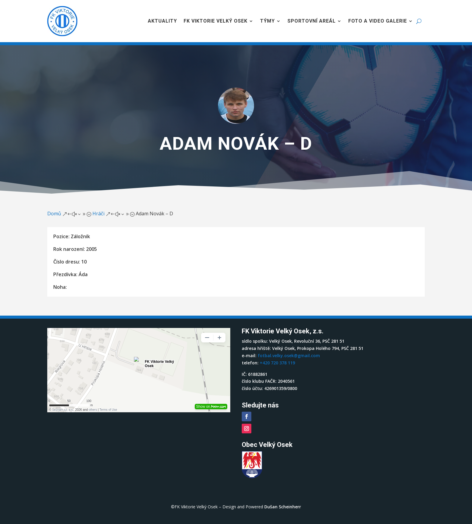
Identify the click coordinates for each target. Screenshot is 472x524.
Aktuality (162, 21)
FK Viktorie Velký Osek (215, 21)
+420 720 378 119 (277, 363)
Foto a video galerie (377, 21)
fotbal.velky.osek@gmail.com (289, 355)
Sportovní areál (311, 21)
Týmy (267, 21)
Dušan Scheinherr (282, 507)
